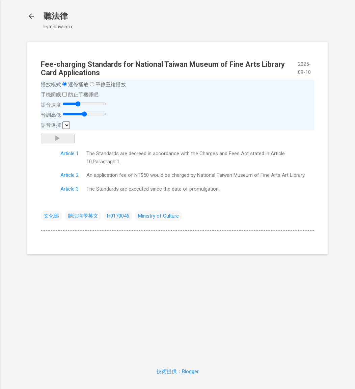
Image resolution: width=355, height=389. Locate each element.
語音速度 (51, 105)
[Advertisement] (177, 307)
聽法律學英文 (83, 216)
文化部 (51, 216)
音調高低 (51, 115)
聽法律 (56, 16)
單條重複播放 (110, 85)
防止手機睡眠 (83, 95)
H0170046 (118, 216)
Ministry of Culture (158, 216)
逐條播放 (78, 85)
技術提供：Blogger (178, 371)
